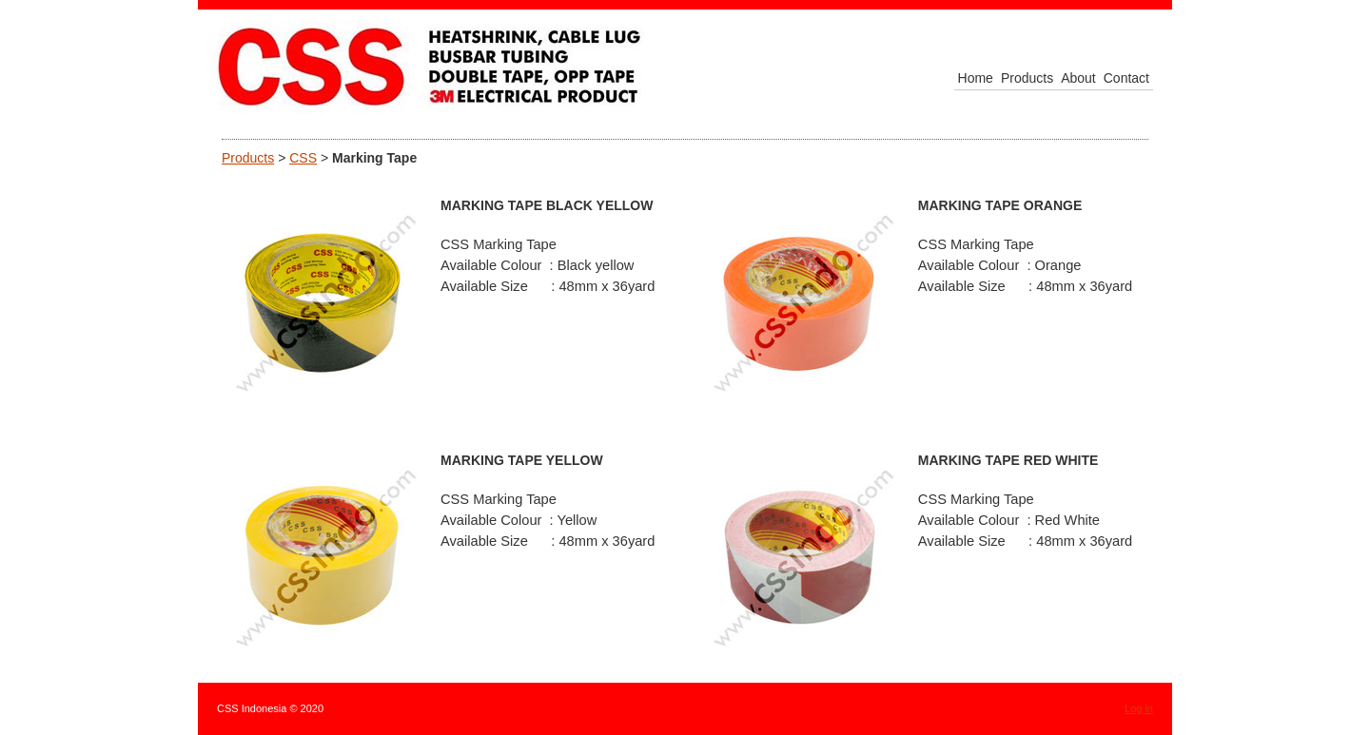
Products (248, 157)
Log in (1139, 708)
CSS (303, 157)
